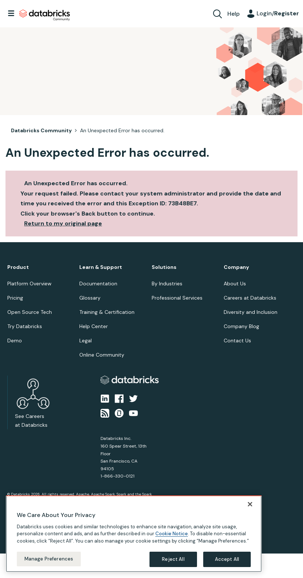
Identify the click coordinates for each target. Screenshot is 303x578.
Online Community (101, 354)
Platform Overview (29, 283)
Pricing (15, 297)
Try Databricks (24, 326)
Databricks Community (44, 15)
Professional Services (177, 297)
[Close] (250, 507)
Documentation (98, 283)
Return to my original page (63, 223)
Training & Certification (107, 312)
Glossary (90, 297)
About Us (235, 283)
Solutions (164, 267)
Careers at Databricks (250, 297)
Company (236, 267)
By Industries (167, 283)
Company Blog (241, 326)
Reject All (173, 563)
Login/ (278, 13)
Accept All (227, 563)
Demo (14, 340)
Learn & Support (100, 267)
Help (233, 14)
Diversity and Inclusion (250, 312)
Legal (85, 340)
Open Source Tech (29, 312)
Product (18, 267)
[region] (134, 537)
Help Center (93, 326)
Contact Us (237, 340)
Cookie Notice (171, 537)
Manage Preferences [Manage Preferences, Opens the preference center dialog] (48, 562)
